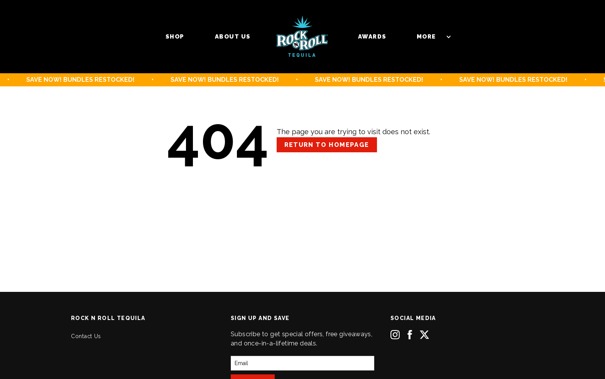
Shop (175, 36)
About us (233, 36)
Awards (372, 36)
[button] (430, 36)
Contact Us (86, 336)
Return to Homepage (326, 144)
